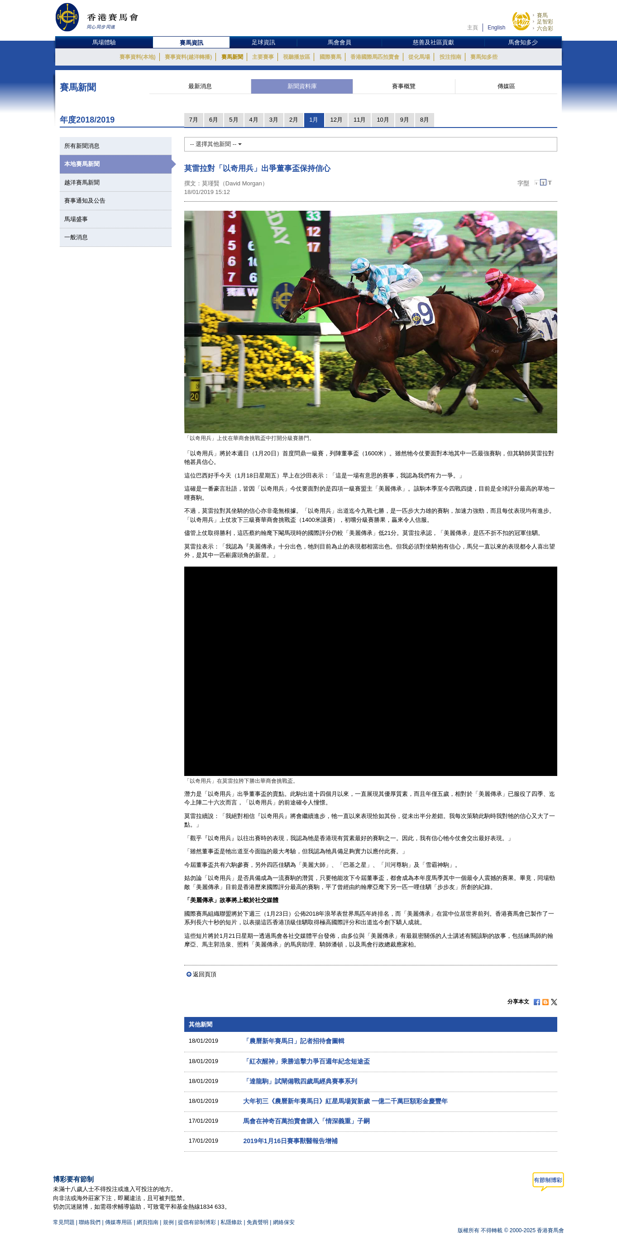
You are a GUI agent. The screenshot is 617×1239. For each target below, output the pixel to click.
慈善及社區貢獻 (433, 42)
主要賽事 (263, 57)
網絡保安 (284, 1222)
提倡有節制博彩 (197, 1222)
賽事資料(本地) (138, 57)
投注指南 (450, 57)
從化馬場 (419, 57)
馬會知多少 (523, 42)
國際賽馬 (330, 57)
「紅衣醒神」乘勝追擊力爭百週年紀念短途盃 (306, 1061)
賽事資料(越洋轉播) (188, 57)
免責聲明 (257, 1222)
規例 (169, 1222)
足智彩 (545, 22)
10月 (383, 119)
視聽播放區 (296, 57)
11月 (360, 119)
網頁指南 (147, 1222)
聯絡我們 (89, 1222)
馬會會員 (339, 42)
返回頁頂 (204, 974)
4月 (253, 119)
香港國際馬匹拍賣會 (374, 57)
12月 (336, 119)
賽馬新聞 (232, 57)
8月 (424, 119)
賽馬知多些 (483, 57)
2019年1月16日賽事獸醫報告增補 (290, 1140)
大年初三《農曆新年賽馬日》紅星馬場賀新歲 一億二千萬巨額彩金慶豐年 (345, 1101)
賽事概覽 (404, 86)
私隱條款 (231, 1222)
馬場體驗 (104, 42)
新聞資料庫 (302, 86)
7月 (193, 119)
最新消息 (200, 86)
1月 (313, 119)
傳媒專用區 (118, 1222)
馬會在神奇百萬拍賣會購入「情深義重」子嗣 (306, 1121)
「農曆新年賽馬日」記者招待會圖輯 (293, 1041)
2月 (293, 119)
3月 (273, 119)
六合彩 (545, 28)
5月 (233, 119)
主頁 (472, 27)
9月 (404, 119)
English (496, 27)
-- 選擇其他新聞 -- (216, 144)
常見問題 (64, 1222)
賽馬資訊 (191, 42)
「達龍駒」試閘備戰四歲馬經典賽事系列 (300, 1081)
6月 (213, 119)
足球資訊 (263, 42)
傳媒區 (506, 86)
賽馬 (542, 15)
